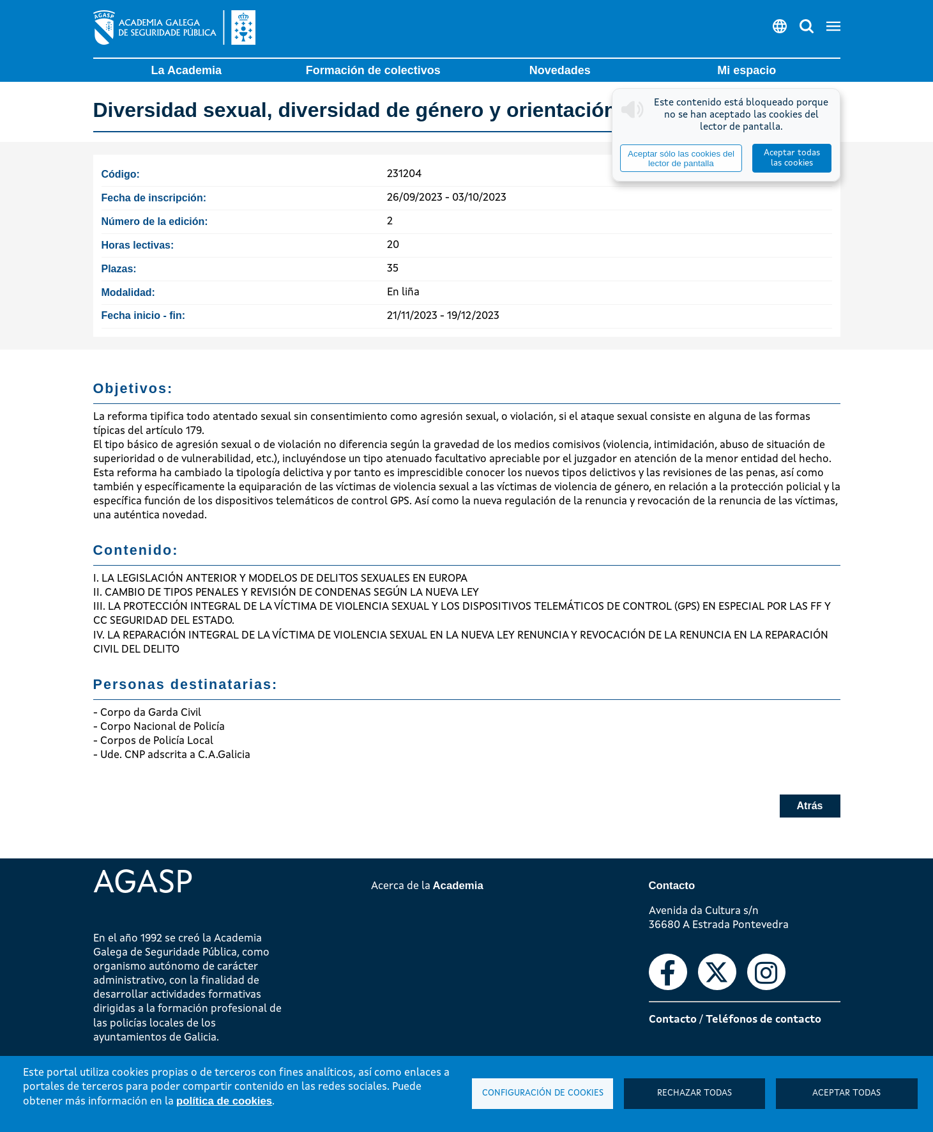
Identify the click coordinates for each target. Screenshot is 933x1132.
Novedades (560, 70)
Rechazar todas (694, 1093)
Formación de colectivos (373, 70)
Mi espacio (746, 70)
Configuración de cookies (542, 1093)
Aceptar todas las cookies (792, 158)
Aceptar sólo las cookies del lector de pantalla (681, 158)
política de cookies (224, 1101)
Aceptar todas (846, 1093)
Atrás (810, 805)
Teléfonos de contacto (763, 1019)
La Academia (186, 70)
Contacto (673, 1019)
